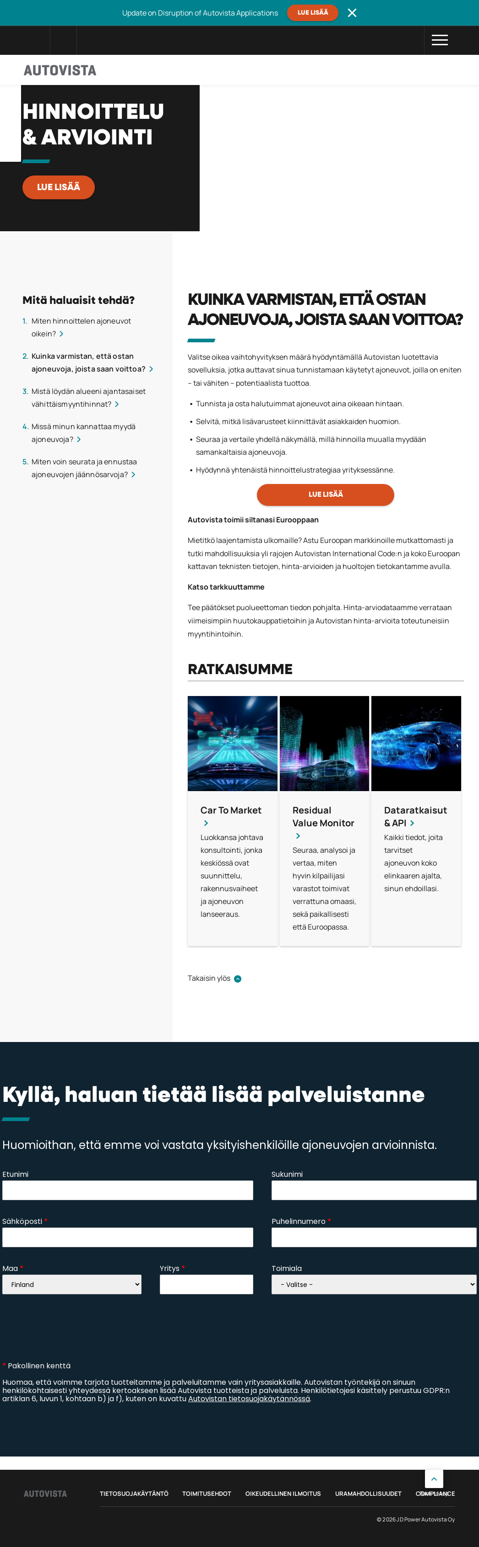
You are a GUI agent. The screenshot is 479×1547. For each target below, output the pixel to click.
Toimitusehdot (206, 1493)
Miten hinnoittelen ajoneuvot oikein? (81, 327)
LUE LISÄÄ (58, 187)
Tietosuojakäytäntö (134, 1493)
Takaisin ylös (209, 978)
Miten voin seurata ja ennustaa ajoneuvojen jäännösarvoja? (84, 468)
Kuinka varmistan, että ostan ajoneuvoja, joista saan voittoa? (89, 362)
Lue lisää (313, 13)
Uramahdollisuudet (368, 1493)
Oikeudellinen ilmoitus (283, 1493)
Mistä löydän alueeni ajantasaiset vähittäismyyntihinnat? (89, 397)
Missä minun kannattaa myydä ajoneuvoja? (84, 432)
